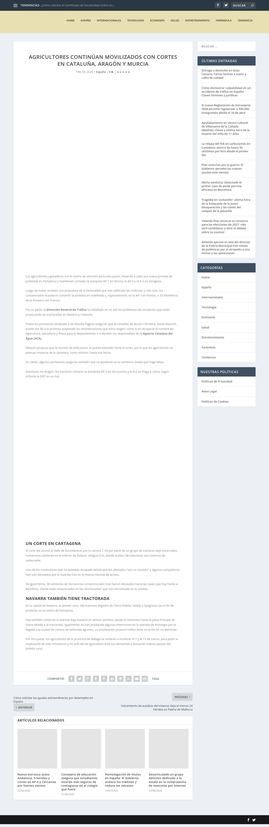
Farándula (224, 23)
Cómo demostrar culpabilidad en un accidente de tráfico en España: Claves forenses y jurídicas (226, 94)
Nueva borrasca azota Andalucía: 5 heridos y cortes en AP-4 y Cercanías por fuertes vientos (37, 782)
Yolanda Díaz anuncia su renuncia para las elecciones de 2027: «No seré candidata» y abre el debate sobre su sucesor (225, 229)
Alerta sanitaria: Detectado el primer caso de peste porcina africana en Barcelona (222, 188)
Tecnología (135, 23)
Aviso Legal (209, 394)
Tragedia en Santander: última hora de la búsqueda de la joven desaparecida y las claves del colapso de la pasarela (226, 208)
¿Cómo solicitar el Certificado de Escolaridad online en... (78, 5)
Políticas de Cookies (215, 404)
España (86, 23)
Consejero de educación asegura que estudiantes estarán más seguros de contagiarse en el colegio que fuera (79, 784)
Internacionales (109, 23)
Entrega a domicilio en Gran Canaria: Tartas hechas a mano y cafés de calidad (224, 76)
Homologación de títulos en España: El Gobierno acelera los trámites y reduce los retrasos (123, 782)
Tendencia (245, 23)
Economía (157, 23)
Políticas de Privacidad (217, 384)
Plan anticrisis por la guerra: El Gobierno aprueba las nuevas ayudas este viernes (222, 171)
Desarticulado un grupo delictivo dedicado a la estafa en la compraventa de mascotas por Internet (167, 782)
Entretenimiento (197, 23)
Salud (175, 23)
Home (71, 23)
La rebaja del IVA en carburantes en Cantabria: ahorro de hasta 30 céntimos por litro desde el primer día (226, 152)
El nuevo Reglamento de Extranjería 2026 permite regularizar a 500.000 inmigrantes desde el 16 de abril (226, 111)
